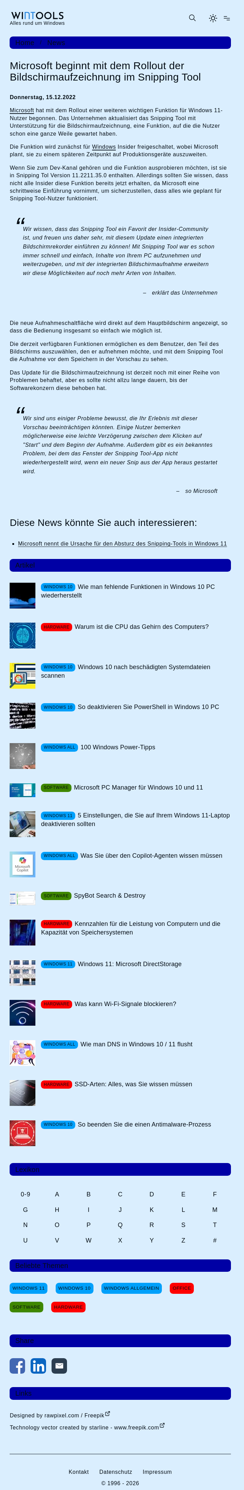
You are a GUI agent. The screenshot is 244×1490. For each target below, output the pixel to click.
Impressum (157, 1472)
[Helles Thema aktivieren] (213, 18)
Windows (104, 147)
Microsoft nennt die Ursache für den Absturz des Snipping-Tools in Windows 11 (122, 544)
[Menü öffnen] (227, 18)
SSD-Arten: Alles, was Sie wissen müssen (133, 1084)
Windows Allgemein (131, 1288)
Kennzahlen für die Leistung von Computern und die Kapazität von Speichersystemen (130, 928)
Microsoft (22, 110)
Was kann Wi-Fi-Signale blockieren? (125, 1004)
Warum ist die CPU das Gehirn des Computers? (142, 626)
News (56, 42)
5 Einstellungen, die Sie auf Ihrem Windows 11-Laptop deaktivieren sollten (135, 819)
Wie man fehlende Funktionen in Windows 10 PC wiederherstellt (128, 591)
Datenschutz (115, 1472)
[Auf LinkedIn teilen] (38, 1367)
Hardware (68, 1307)
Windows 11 (28, 1288)
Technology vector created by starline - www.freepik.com (84, 1427)
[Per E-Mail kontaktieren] (59, 1367)
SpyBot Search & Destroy (109, 895)
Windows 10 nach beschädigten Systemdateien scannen (125, 671)
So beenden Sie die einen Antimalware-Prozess (144, 1124)
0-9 (25, 1194)
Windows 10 (74, 1288)
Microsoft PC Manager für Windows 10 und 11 (138, 787)
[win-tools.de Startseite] (37, 18)
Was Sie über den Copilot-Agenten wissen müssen (151, 855)
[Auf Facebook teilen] (17, 1367)
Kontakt (79, 1472)
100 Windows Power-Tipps (117, 747)
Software (26, 1307)
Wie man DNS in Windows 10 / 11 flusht (136, 1044)
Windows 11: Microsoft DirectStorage (129, 964)
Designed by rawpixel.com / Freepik (57, 1415)
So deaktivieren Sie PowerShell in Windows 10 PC (148, 707)
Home (24, 42)
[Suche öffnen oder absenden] (192, 18)
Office (182, 1288)
